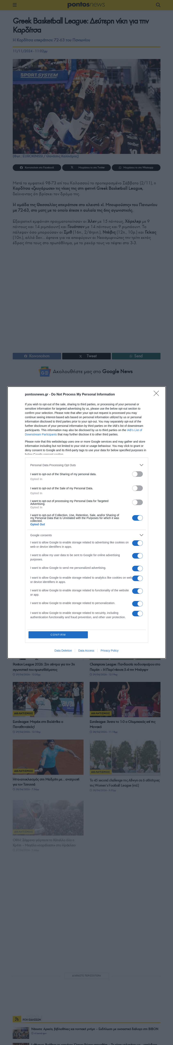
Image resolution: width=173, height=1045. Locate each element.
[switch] (137, 474)
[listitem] (86, 465)
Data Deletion (63, 650)
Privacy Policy (109, 650)
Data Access (86, 650)
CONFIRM (58, 634)
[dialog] (87, 522)
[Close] (158, 395)
